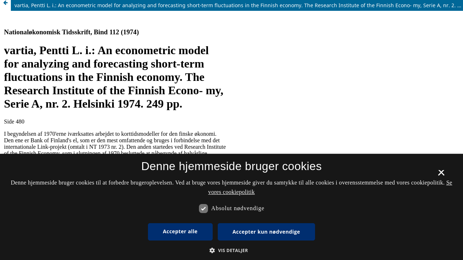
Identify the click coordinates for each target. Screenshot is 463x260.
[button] (231, 250)
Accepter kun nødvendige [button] (266, 231)
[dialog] (231, 207)
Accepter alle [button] (180, 231)
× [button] (441, 175)
